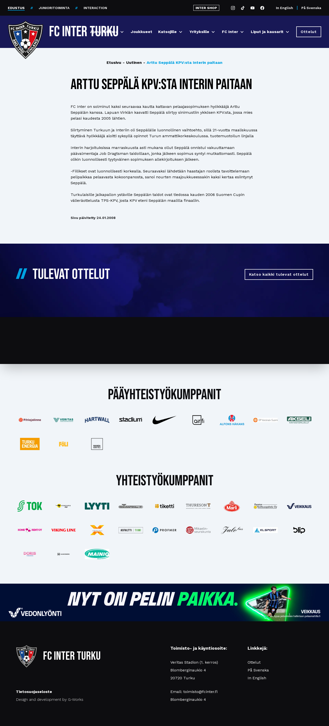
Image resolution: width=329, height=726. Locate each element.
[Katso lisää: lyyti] (97, 506)
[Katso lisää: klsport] (265, 530)
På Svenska (311, 8)
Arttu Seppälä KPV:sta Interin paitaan (182, 63)
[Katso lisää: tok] (30, 506)
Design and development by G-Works (49, 699)
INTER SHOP (206, 8)
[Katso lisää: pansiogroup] (265, 506)
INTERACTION (95, 8)
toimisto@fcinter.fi (200, 691)
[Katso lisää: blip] (299, 530)
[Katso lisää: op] (265, 420)
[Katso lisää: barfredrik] (30, 554)
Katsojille (167, 31)
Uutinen (132, 63)
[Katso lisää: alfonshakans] (232, 420)
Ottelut (254, 662)
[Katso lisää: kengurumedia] (63, 506)
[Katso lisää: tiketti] (164, 506)
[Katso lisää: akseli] (299, 420)
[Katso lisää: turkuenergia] (30, 444)
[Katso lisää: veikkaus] (299, 506)
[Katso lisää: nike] (164, 420)
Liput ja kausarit (267, 31)
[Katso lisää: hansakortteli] (97, 444)
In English (284, 8)
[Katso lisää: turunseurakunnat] (198, 530)
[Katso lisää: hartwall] (97, 420)
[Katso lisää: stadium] (131, 420)
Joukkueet (141, 31)
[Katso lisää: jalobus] (232, 530)
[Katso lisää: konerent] (30, 530)
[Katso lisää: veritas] (63, 420)
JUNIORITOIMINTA (54, 8)
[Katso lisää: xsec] (97, 530)
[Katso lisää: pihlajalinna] (30, 420)
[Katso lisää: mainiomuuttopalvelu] (97, 554)
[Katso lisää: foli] (63, 444)
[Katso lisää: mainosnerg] (63, 554)
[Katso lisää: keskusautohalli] (131, 506)
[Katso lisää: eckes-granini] (232, 506)
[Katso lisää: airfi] (198, 420)
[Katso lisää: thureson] (198, 506)
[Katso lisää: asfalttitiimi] (131, 530)
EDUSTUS (16, 8)
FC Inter (230, 31)
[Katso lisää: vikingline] (63, 530)
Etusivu (114, 62)
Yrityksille (199, 31)
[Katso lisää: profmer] (164, 530)
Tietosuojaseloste (34, 691)
